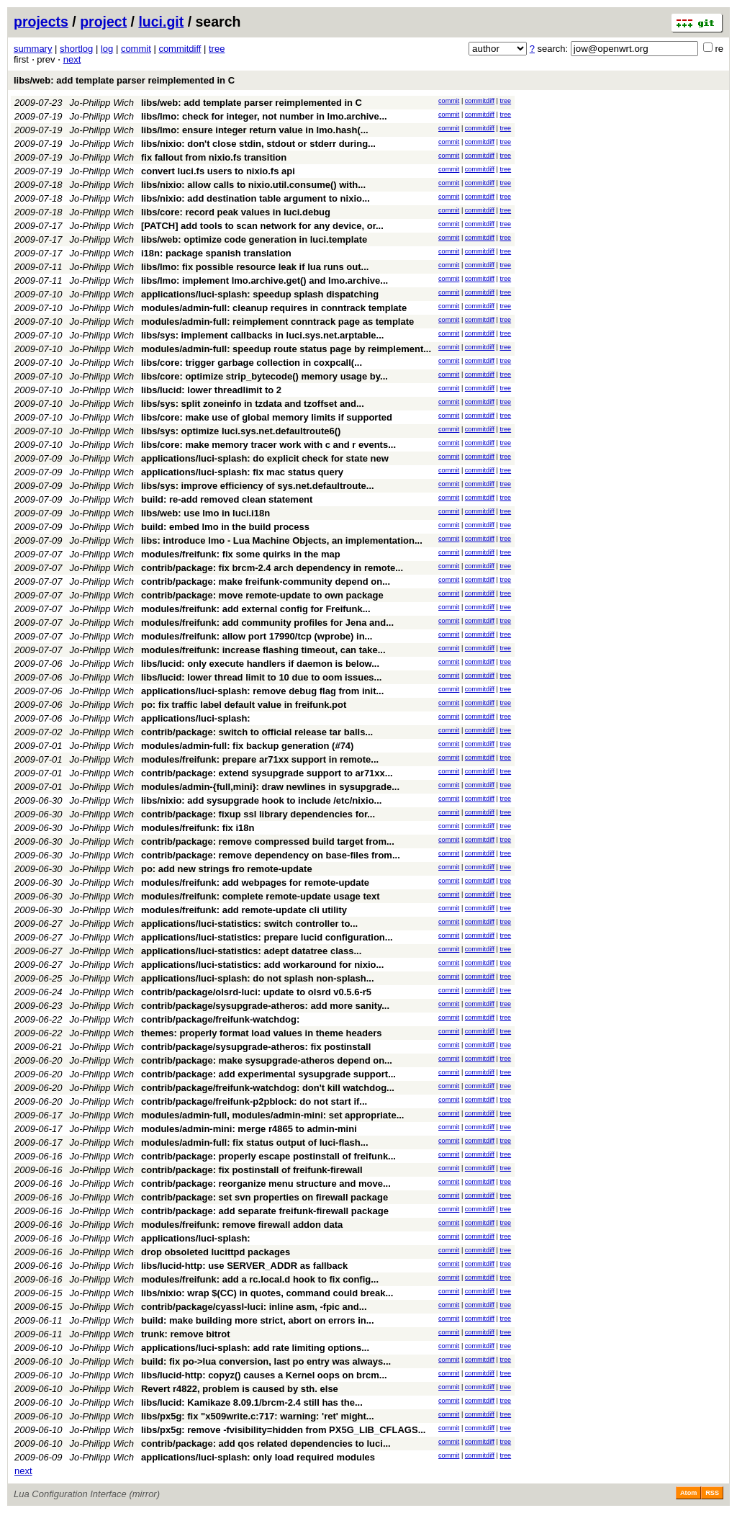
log (107, 48)
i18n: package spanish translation (216, 253)
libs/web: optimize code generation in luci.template (254, 239)
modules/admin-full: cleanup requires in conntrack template (274, 307)
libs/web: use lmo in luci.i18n (205, 513)
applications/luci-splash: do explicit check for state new (265, 458)
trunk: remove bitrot (185, 1334)
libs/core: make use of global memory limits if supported (266, 417)
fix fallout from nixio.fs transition (213, 157)
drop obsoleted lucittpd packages (215, 1252)
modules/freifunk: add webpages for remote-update (255, 882)
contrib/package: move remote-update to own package (262, 595)
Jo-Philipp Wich (102, 102)
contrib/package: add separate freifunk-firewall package (265, 1211)
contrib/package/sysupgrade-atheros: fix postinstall (256, 1046)
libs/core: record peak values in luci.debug (235, 212)
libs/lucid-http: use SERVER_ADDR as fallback (244, 1265)
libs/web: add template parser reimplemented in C (124, 80)
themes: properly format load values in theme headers (261, 1033)
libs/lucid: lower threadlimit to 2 (211, 390)
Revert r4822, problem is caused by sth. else (239, 1388)
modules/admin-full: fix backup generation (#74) (247, 745)
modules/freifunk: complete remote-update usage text (260, 896)
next (72, 59)
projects (41, 22)
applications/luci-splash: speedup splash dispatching (260, 294)
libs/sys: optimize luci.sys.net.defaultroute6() (240, 431)
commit (136, 48)
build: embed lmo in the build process (225, 526)
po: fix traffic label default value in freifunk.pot (243, 704)
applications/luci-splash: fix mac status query (242, 472)
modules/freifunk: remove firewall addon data (242, 1224)
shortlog (76, 48)
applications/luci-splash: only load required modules (258, 1457)
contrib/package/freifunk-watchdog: (220, 1019)
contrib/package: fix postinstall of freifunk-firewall (252, 1169)
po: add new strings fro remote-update (226, 868)
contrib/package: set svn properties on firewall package (264, 1197)
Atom (688, 1492)
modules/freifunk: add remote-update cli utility (244, 909)
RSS (712, 1492)
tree (217, 48)
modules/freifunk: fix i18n (197, 827)
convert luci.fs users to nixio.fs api (218, 171)
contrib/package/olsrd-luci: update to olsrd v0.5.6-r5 (256, 992)
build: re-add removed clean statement (226, 499)
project (103, 22)
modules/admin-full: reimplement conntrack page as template (277, 321)
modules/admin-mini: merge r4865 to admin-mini (249, 1128)
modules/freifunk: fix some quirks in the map (240, 554)
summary (33, 48)
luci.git (161, 22)
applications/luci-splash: (195, 718)
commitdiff (179, 48)
